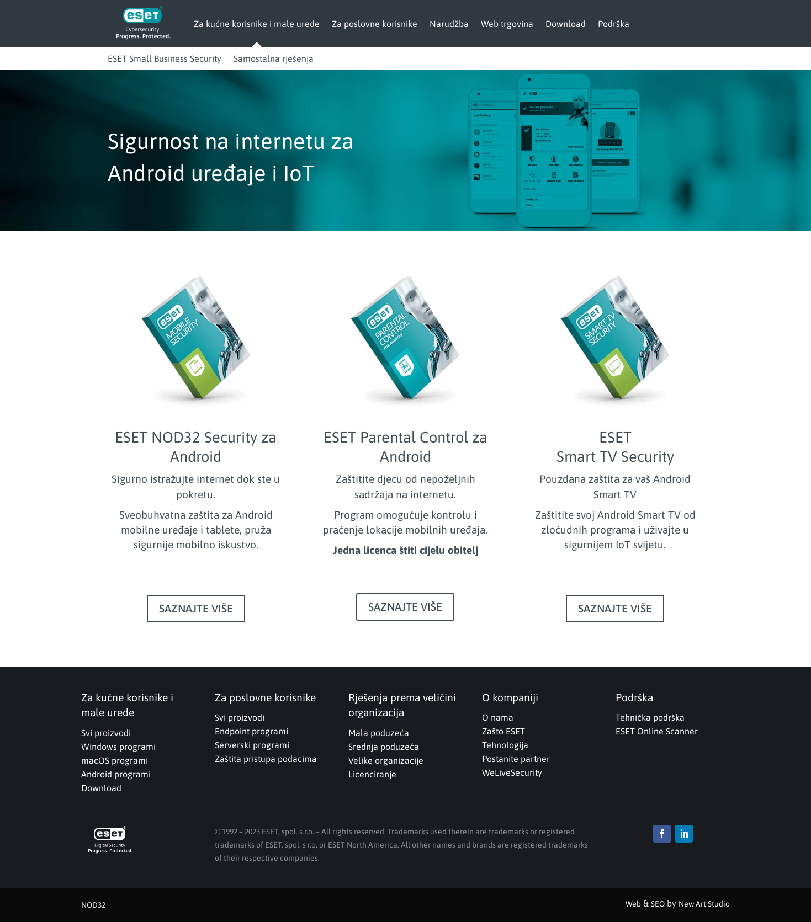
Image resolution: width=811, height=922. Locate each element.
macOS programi (114, 760)
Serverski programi (252, 745)
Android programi (116, 774)
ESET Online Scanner (657, 731)
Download (565, 24)
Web (633, 903)
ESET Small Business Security (164, 58)
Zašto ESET (503, 731)
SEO (658, 903)
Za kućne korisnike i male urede (257, 24)
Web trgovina (507, 24)
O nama (497, 717)
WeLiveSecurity (512, 772)
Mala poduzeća (378, 733)
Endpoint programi (251, 731)
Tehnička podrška (650, 717)
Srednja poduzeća (383, 747)
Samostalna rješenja (274, 58)
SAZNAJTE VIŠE (196, 608)
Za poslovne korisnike (374, 24)
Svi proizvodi (106, 733)
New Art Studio (704, 903)
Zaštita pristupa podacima (266, 759)
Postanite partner (516, 759)
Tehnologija (505, 745)
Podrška (613, 24)
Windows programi (118, 747)
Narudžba (449, 24)
